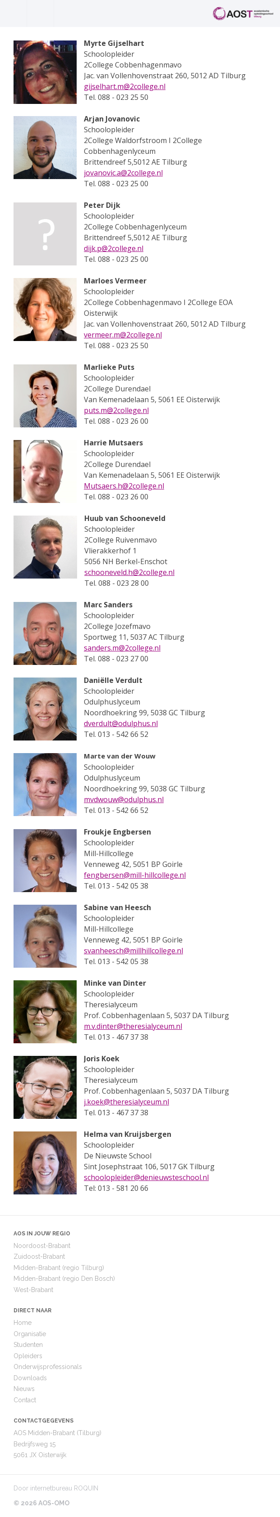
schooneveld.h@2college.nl (129, 572)
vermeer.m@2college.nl (123, 335)
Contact (25, 1400)
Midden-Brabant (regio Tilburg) (59, 1267)
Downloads (30, 1378)
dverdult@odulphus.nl (121, 723)
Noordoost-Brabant (42, 1245)
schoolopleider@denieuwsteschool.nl (146, 1177)
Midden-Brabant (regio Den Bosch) (64, 1278)
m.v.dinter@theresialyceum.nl (133, 1026)
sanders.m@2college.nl (122, 648)
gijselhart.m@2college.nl (124, 86)
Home (23, 1322)
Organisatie (30, 1333)
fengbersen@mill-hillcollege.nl (135, 875)
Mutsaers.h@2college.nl (124, 486)
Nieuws (24, 1388)
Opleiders (28, 1356)
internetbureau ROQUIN (64, 1488)
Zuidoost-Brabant (39, 1256)
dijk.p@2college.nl (113, 248)
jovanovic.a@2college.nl (123, 173)
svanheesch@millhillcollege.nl (133, 951)
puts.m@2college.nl (116, 410)
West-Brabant (33, 1289)
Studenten (28, 1344)
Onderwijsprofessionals (48, 1366)
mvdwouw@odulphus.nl (124, 799)
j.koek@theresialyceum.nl (126, 1102)
